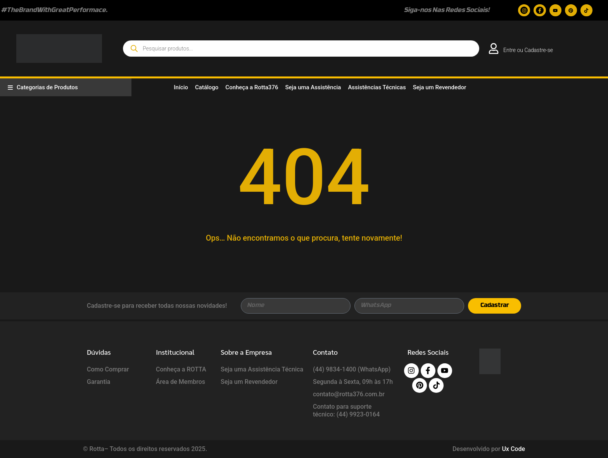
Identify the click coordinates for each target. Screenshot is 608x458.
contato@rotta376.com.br (349, 394)
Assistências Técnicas (377, 87)
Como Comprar (108, 369)
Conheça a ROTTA (181, 369)
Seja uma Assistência (313, 87)
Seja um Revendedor (439, 87)
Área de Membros (180, 381)
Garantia (98, 381)
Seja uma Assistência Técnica (262, 369)
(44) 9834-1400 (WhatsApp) (351, 369)
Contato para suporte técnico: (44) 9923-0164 (346, 410)
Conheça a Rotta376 (251, 87)
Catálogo (206, 87)
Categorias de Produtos (43, 87)
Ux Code (513, 449)
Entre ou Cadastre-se (528, 50)
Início (181, 87)
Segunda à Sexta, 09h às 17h (353, 381)
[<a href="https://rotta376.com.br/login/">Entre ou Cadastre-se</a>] (493, 48)
